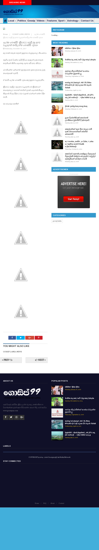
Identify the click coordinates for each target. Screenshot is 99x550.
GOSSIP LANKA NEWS (21, 77)
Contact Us (87, 20)
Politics (22, 20)
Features (52, 20)
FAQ (44, 546)
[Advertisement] (66, 11)
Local (12, 20)
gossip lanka (57, 221)
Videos (41, 20)
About (52, 546)
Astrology (73, 20)
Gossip (31, 20)
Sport (62, 20)
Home (5, 77)
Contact (61, 546)
